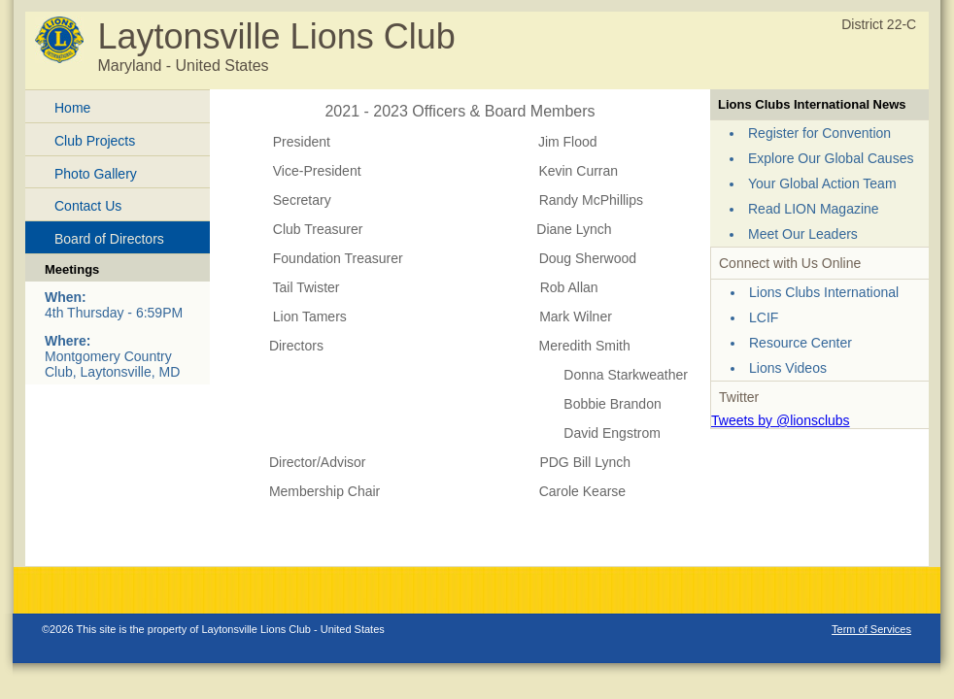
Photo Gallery (95, 174)
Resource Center (800, 342)
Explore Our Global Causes (830, 158)
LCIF (763, 317)
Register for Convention (819, 133)
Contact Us (87, 206)
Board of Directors (109, 239)
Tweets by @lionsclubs (780, 420)
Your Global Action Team (822, 183)
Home (72, 108)
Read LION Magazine (813, 208)
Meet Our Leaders (803, 234)
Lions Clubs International (824, 292)
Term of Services (871, 629)
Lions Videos (788, 368)
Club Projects (94, 141)
